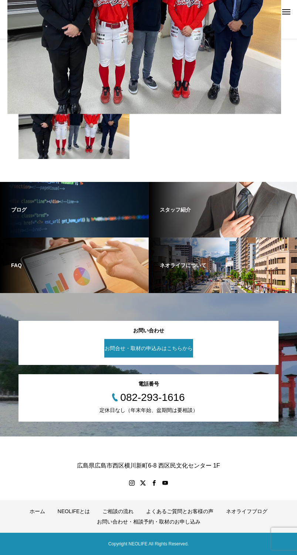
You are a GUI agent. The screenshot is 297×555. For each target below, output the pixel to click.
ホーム (37, 511)
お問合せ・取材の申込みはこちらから (149, 348)
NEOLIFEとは (74, 511)
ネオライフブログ (246, 511)
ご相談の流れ (118, 511)
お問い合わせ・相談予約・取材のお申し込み (148, 522)
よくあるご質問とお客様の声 (179, 511)
